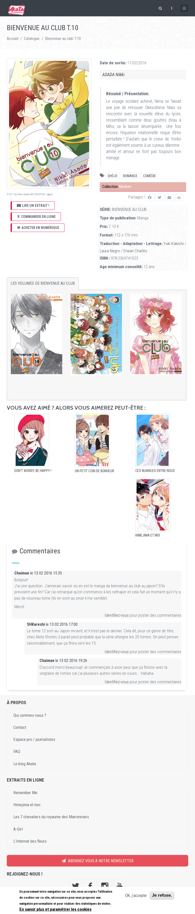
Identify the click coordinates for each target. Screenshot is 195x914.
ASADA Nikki (113, 74)
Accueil (12, 38)
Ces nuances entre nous (155, 471)
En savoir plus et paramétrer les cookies (55, 909)
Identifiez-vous (117, 615)
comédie (149, 176)
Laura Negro (110, 250)
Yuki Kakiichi (174, 243)
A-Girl (18, 829)
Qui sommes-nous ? (29, 715)
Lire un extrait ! (33, 206)
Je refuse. (162, 895)
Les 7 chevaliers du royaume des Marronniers (51, 816)
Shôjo (112, 176)
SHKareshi (36, 624)
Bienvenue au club (129, 209)
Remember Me (25, 792)
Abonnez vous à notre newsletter (98, 860)
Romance (130, 176)
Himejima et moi (147, 535)
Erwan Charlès (135, 250)
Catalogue (32, 38)
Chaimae (21, 573)
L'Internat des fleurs (30, 841)
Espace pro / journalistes (34, 739)
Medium (125, 186)
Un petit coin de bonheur (94, 471)
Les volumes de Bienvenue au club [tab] (43, 283)
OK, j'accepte (136, 895)
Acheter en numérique (38, 228)
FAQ (16, 751)
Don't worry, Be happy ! (32, 471)
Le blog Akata (24, 763)
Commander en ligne (36, 217)
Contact (19, 727)
